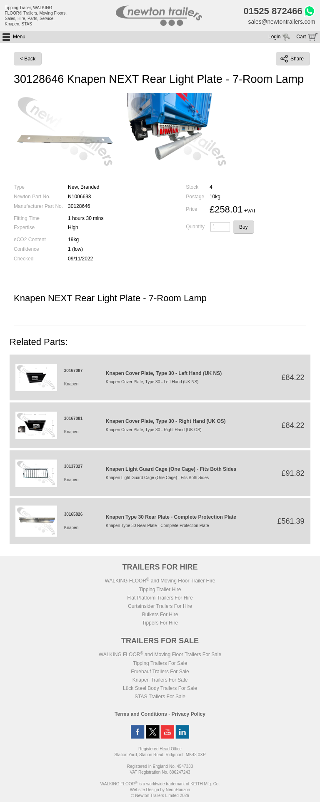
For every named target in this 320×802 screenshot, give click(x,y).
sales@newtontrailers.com (281, 22)
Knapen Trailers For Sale (160, 681)
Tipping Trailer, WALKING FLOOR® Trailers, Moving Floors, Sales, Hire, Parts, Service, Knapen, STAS (36, 15)
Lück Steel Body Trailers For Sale (160, 689)
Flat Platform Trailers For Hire (159, 599)
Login (274, 37)
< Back (27, 59)
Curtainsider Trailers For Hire (160, 607)
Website (144, 790)
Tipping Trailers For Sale (160, 664)
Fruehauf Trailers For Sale (160, 672)
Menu (19, 37)
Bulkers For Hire (160, 615)
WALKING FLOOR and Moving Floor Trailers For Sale (160, 655)
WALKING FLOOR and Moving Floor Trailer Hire (160, 582)
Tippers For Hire (160, 624)
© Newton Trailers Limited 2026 (160, 796)
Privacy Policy (188, 715)
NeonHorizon (178, 790)
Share (292, 59)
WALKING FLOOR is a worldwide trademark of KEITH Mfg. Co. (160, 784)
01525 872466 (271, 11)
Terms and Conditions (141, 715)
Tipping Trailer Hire (160, 590)
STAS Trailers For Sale (160, 697)
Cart (301, 37)
